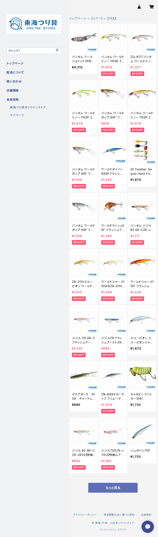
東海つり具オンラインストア (28, 107)
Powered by (113, 529)
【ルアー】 (97, 18)
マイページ (17, 115)
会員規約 (146, 514)
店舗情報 (13, 90)
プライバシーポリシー (85, 514)
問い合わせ (14, 81)
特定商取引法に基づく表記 (119, 514)
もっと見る (113, 488)
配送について (15, 72)
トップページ (78, 18)
